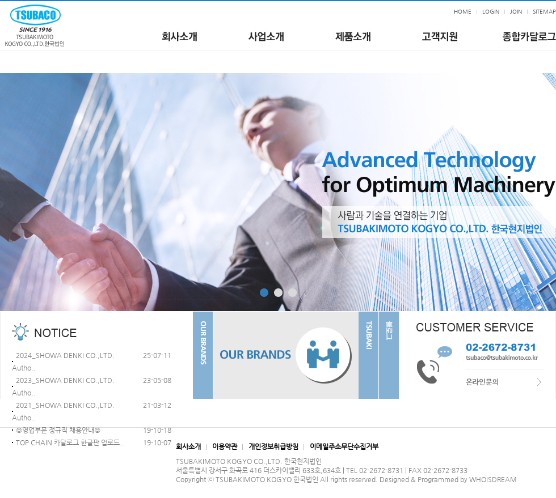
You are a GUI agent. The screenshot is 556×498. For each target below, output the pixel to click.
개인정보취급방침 (273, 446)
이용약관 (224, 446)
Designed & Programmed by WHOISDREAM (448, 479)
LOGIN (490, 11)
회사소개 (188, 446)
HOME (462, 11)
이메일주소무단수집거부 (344, 446)
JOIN (516, 11)
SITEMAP (544, 11)
